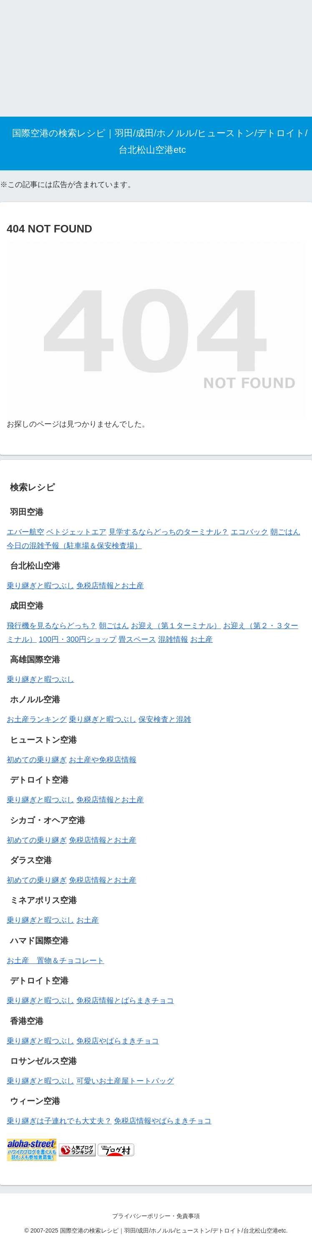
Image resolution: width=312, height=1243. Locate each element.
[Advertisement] (156, 58)
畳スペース (137, 639)
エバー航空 (25, 532)
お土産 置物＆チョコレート (55, 960)
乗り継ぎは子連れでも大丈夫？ (59, 1121)
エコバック (249, 532)
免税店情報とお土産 (110, 586)
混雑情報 (173, 639)
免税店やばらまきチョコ (117, 1041)
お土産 (201, 639)
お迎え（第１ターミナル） (176, 626)
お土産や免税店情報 (102, 760)
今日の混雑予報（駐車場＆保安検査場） (74, 546)
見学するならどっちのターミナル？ (168, 532)
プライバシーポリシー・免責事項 (156, 1216)
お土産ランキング (37, 719)
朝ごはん (285, 532)
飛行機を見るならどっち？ (52, 626)
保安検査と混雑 (164, 719)
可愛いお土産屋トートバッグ (125, 1081)
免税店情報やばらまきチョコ (162, 1121)
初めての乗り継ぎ (37, 760)
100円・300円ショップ (77, 639)
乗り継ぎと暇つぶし (40, 586)
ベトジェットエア (76, 532)
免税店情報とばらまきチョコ (125, 1000)
